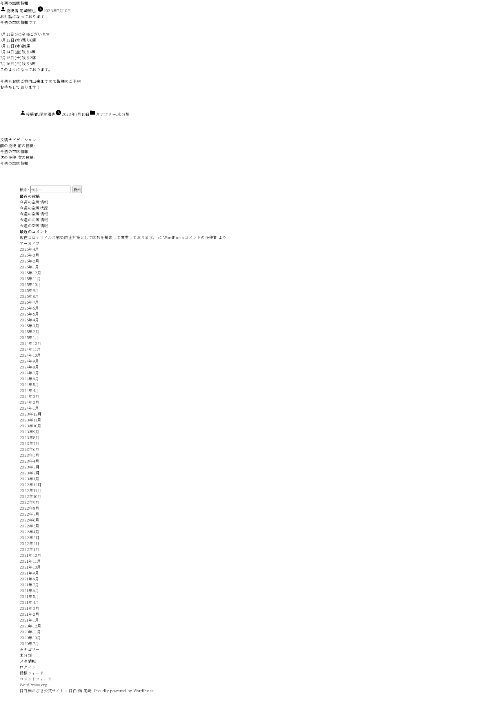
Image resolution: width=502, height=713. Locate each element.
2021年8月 (29, 579)
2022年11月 (30, 490)
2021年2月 (29, 614)
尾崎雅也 (28, 10)
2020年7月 (29, 643)
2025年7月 (29, 302)
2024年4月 (29, 390)
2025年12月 (30, 272)
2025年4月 (29, 320)
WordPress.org (33, 684)
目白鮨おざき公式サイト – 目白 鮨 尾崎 (55, 690)
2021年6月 (29, 590)
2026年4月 (29, 249)
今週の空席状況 (34, 208)
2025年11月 (30, 278)
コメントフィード (35, 679)
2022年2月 (30, 543)
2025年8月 (29, 296)
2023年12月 (31, 414)
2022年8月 (29, 508)
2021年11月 (30, 561)
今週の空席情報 (34, 202)
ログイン (28, 667)
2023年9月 (29, 431)
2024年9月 (29, 361)
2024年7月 (29, 373)
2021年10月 (30, 567)
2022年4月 (29, 531)
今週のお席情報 (34, 219)
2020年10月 (30, 637)
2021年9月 (29, 573)
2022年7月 (29, 514)
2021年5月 (29, 596)
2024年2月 (29, 402)
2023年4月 (29, 461)
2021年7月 (29, 584)
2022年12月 (31, 484)
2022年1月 (29, 549)
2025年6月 (29, 308)
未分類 (123, 114)
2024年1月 (29, 408)
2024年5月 (29, 384)
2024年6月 (29, 378)
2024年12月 (30, 343)
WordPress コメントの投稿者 (190, 237)
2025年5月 (29, 314)
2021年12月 (30, 555)
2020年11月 (30, 632)
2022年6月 (29, 520)
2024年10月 (30, 355)
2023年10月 (30, 426)
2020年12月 (30, 626)
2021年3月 (29, 608)
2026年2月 (29, 261)
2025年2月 (29, 331)
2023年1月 (29, 478)
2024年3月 (29, 396)
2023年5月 (29, 455)
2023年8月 (29, 437)
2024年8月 (29, 367)
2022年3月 (30, 537)
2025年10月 (30, 284)
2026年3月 (29, 255)
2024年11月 (30, 349)
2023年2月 (30, 473)
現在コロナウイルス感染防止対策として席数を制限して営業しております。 (88, 237)
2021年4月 (29, 602)
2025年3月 (29, 325)
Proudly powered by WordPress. (124, 690)
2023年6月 (29, 449)
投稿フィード (32, 673)
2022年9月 (29, 502)
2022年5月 (29, 526)
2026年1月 (29, 267)
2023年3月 (30, 467)
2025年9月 (29, 290)
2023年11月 (30, 420)
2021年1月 (29, 620)
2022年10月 (30, 496)
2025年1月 (29, 337)
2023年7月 (29, 443)
